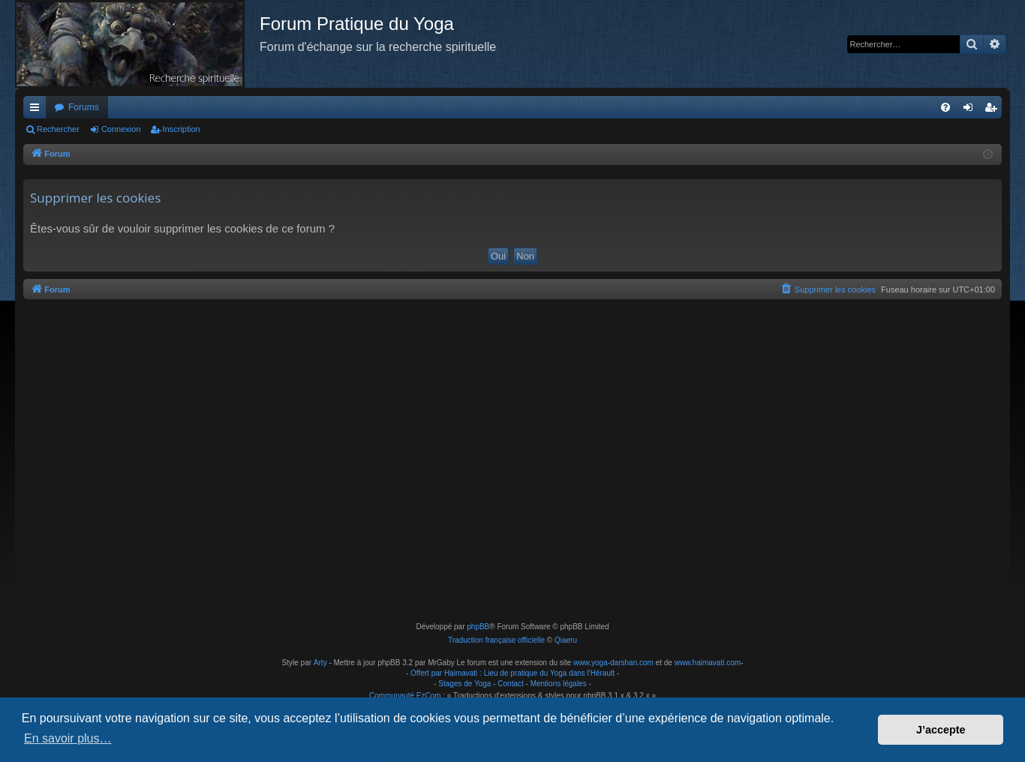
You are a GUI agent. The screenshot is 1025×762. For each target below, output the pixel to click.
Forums (83, 107)
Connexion (121, 129)
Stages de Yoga (464, 684)
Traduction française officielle (496, 640)
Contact (510, 684)
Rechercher (58, 129)
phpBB (478, 626)
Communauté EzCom (405, 696)
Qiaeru (566, 640)
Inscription (181, 129)
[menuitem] (945, 107)
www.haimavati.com (708, 662)
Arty (320, 662)
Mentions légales (559, 684)
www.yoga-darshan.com (613, 662)
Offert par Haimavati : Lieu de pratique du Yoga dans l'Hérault (512, 673)
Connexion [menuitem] (971, 110)
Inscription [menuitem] (994, 110)
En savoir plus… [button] (68, 738)
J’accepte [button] (941, 730)
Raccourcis (37, 110)
